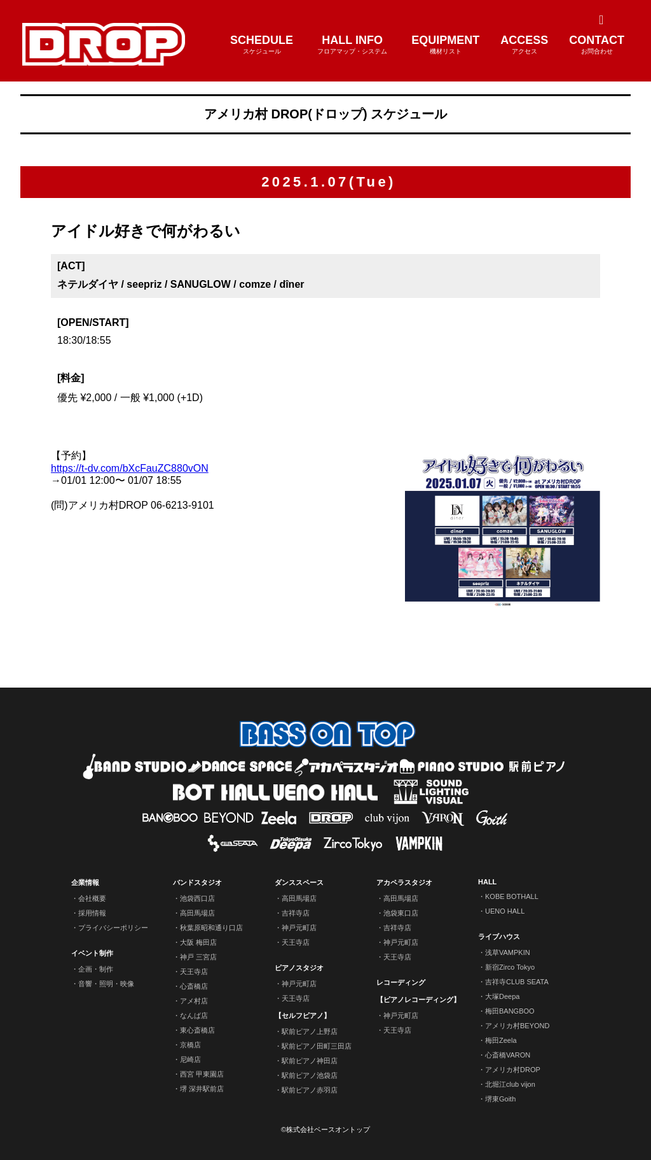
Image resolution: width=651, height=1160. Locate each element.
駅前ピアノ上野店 (310, 1031)
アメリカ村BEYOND (517, 1025)
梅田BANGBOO (510, 1011)
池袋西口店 (197, 898)
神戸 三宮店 (198, 957)
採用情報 (92, 913)
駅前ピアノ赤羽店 (310, 1090)
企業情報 (85, 882)
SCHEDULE (261, 45)
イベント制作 (92, 953)
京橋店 (190, 1045)
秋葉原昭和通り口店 (211, 927)
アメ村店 (194, 1001)
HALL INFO (352, 45)
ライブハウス (499, 936)
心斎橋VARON (507, 1055)
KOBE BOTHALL (511, 896)
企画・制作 (95, 969)
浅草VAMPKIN (507, 952)
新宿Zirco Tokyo (510, 967)
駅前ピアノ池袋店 (310, 1075)
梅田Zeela (501, 1040)
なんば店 (194, 1015)
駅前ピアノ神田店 (310, 1061)
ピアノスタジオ (299, 968)
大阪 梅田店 (198, 942)
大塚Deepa (502, 996)
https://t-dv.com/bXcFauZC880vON (130, 468)
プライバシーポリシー (113, 927)
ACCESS (524, 45)
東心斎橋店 (197, 1030)
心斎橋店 (194, 986)
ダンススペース (299, 882)
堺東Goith (500, 1099)
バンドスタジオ (197, 882)
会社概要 (92, 898)
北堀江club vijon (510, 1084)
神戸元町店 (299, 927)
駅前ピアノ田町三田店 (317, 1046)
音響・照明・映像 (106, 983)
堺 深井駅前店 (202, 1089)
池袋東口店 (400, 913)
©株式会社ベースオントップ (325, 1129)
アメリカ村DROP (512, 1069)
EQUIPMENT (445, 45)
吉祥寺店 (296, 913)
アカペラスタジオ (404, 882)
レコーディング (400, 982)
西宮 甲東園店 (202, 1074)
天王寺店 (194, 971)
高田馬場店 (197, 913)
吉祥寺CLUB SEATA (517, 982)
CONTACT (596, 45)
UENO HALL (504, 911)
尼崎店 (190, 1059)
